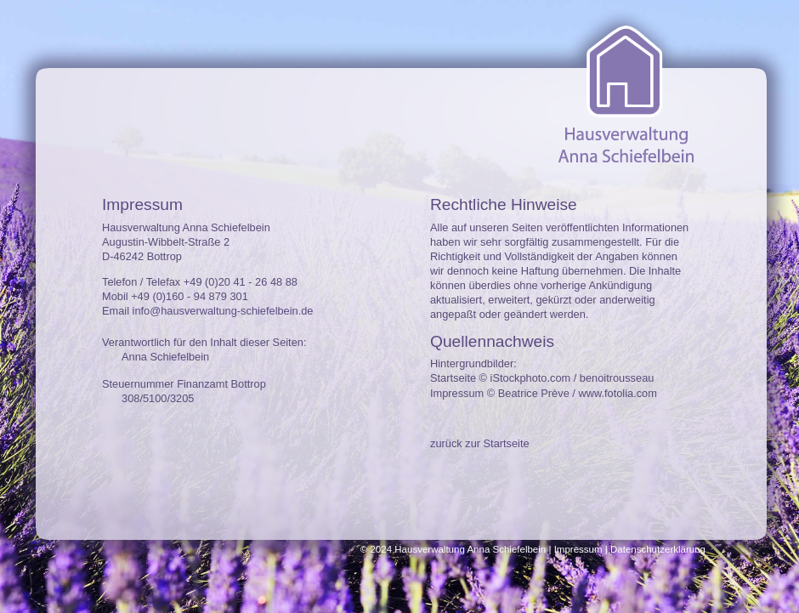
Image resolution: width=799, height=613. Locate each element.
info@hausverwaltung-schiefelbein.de (223, 310)
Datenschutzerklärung (658, 549)
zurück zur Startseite (480, 443)
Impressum (578, 549)
